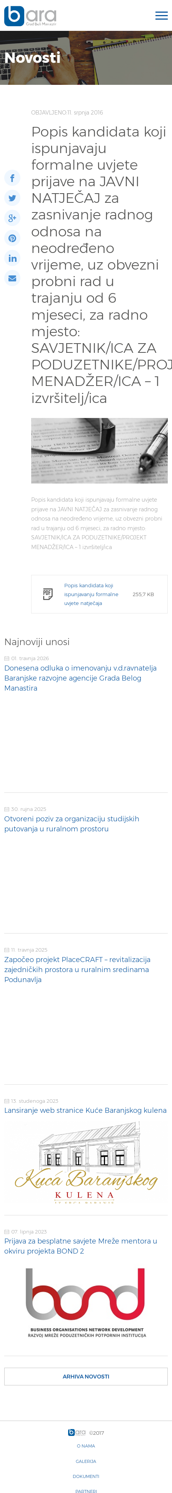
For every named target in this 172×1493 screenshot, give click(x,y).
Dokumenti (86, 1476)
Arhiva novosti (86, 1376)
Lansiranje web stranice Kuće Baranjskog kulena (85, 1110)
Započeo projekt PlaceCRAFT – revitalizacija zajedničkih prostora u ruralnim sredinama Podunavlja (77, 969)
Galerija (86, 1461)
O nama (86, 1446)
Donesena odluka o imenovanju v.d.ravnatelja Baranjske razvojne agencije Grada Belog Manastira (80, 678)
